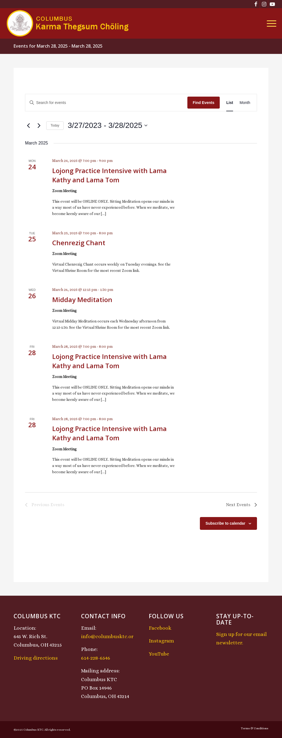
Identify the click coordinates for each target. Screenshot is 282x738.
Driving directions (36, 658)
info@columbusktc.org (109, 636)
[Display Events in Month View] (245, 102)
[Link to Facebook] (256, 4)
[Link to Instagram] (264, 4)
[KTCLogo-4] (68, 23)
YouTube (159, 654)
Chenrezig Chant (78, 242)
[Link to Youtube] (272, 4)
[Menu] (269, 23)
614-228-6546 (95, 658)
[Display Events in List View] (229, 102)
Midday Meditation (82, 299)
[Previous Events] (28, 125)
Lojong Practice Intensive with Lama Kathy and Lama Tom (109, 175)
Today (55, 125)
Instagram (161, 641)
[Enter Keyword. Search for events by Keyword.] (106, 102)
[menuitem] (269, 23)
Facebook (160, 628)
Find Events (203, 102)
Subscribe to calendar (225, 523)
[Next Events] (39, 125)
